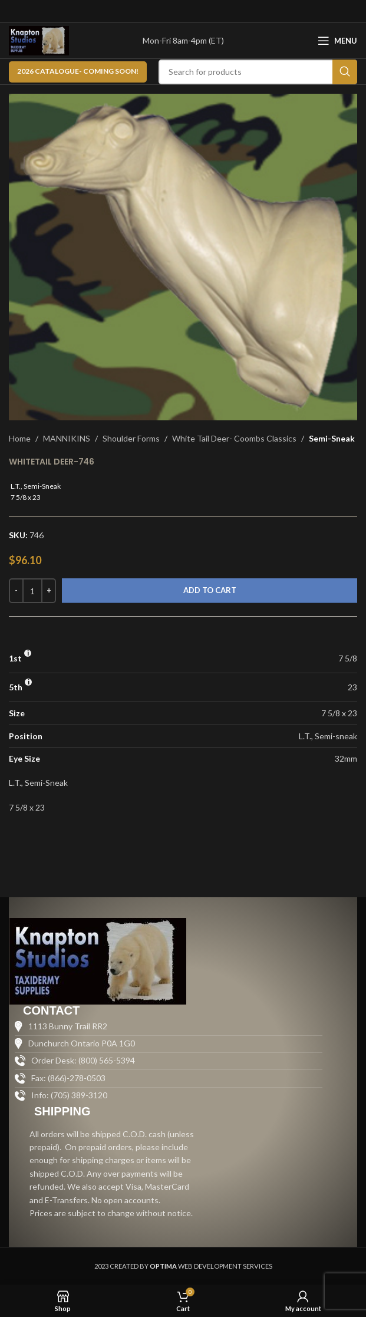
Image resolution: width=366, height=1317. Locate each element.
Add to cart (209, 590)
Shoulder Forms (131, 438)
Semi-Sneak (332, 438)
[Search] (258, 72)
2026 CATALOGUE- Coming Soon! (78, 71)
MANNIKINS (66, 438)
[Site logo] (39, 40)
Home (20, 438)
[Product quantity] (32, 590)
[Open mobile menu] (337, 40)
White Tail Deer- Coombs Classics (234, 438)
